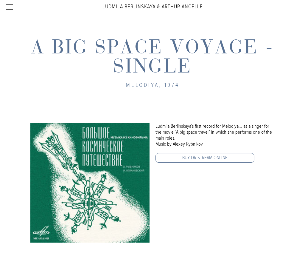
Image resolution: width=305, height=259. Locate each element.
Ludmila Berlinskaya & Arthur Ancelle (152, 6)
